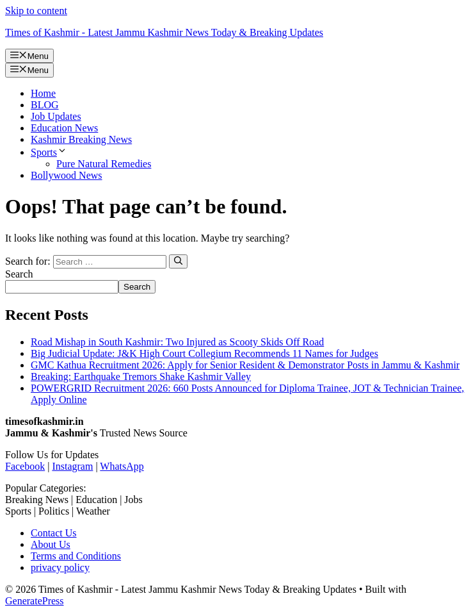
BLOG (45, 104)
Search (19, 274)
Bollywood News (66, 175)
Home (43, 93)
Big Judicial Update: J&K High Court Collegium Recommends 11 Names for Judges (204, 353)
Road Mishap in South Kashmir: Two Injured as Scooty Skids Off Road (177, 341)
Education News (64, 127)
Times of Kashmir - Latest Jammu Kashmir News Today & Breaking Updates (164, 32)
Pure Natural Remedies (103, 163)
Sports (49, 152)
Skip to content (36, 10)
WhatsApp (121, 466)
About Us (50, 544)
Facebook (25, 466)
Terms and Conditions (76, 555)
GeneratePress (34, 600)
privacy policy (60, 567)
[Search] (178, 261)
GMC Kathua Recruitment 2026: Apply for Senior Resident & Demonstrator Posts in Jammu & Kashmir (245, 365)
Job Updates (56, 116)
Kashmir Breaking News (81, 139)
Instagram (72, 466)
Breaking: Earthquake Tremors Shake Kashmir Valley (141, 376)
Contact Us (54, 532)
